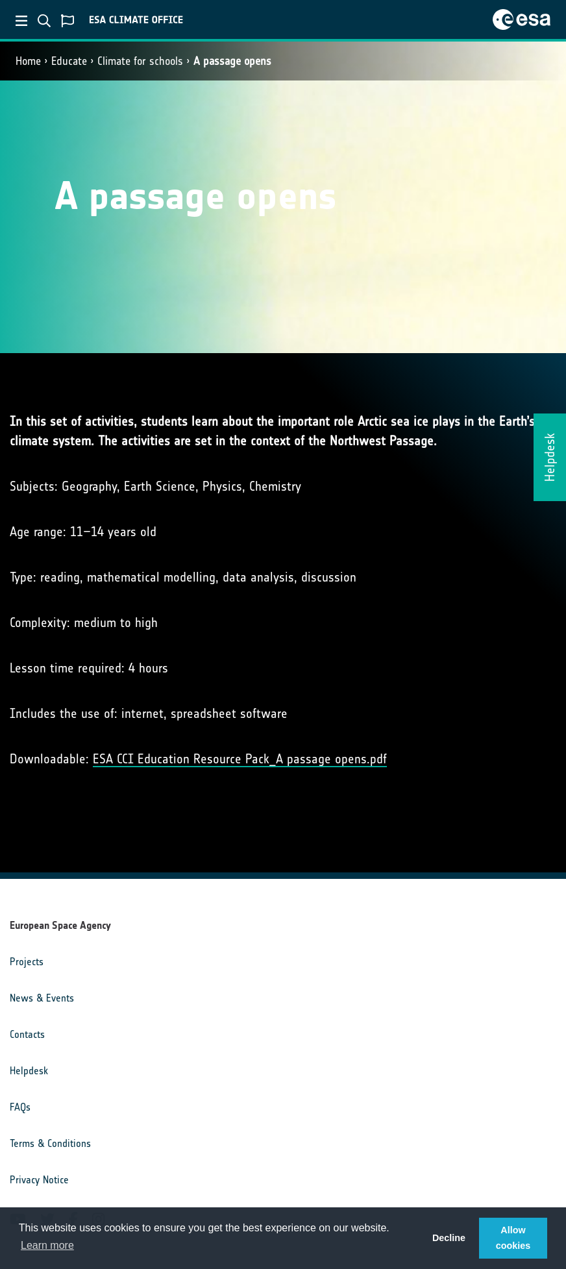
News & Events (42, 998)
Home (28, 61)
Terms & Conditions (50, 1143)
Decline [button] (448, 1238)
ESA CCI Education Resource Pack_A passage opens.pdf (240, 759)
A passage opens (232, 61)
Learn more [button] (47, 1245)
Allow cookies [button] (513, 1238)
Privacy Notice (39, 1180)
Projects (26, 961)
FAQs (20, 1107)
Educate (69, 61)
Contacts (27, 1034)
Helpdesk (29, 1071)
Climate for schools (140, 61)
